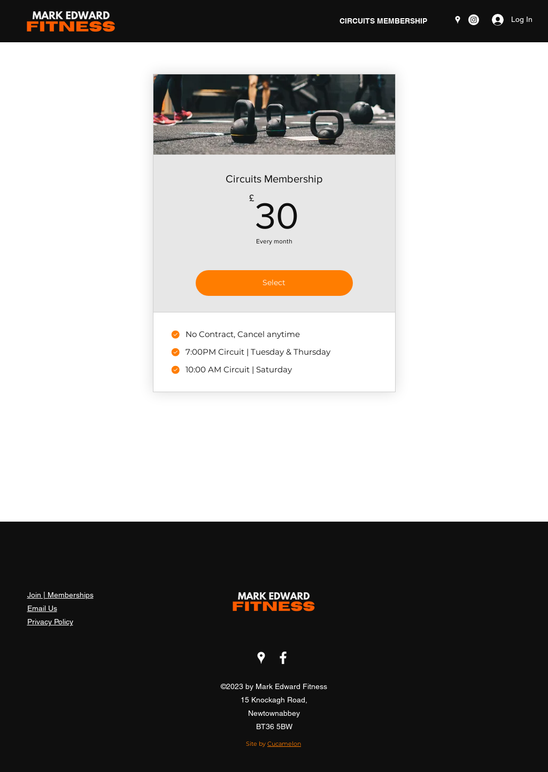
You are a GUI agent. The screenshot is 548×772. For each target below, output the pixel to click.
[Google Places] (457, 19)
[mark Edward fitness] (473, 19)
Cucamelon (284, 743)
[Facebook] (283, 657)
